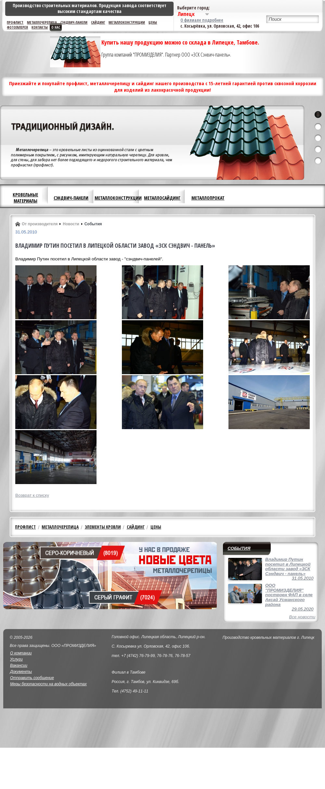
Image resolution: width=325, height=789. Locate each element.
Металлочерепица (42, 22)
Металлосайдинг (162, 198)
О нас (55, 27)
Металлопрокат (208, 198)
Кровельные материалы (25, 197)
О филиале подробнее (201, 20)
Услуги (16, 659)
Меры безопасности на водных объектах (48, 684)
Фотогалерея (17, 27)
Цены (153, 22)
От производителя (40, 224)
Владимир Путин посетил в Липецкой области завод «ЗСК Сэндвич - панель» (287, 566)
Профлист (15, 22)
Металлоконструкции (127, 22)
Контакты (40, 27)
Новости (71, 224)
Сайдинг (98, 22)
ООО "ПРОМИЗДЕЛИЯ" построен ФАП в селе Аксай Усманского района (289, 595)
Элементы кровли (103, 527)
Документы (21, 671)
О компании (21, 653)
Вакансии (18, 665)
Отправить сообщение (32, 678)
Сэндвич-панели (73, 22)
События (93, 224)
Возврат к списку (32, 495)
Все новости (302, 616)
